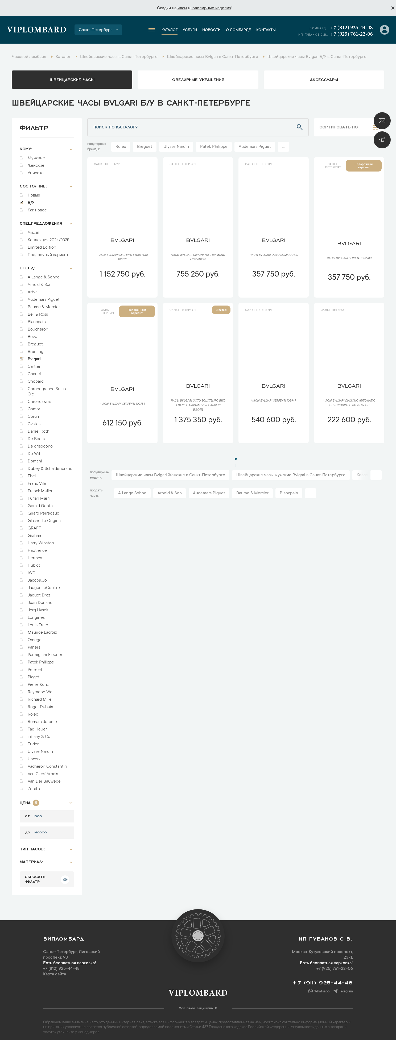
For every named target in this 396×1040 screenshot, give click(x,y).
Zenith (34, 786)
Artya (33, 289)
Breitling (35, 349)
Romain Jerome (42, 719)
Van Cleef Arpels (43, 771)
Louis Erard (38, 622)
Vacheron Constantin (47, 764)
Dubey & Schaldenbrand (50, 466)
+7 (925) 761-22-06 (351, 34)
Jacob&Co (37, 577)
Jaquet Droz (39, 592)
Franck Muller (40, 488)
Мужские (36, 155)
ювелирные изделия (211, 8)
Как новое (37, 207)
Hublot (34, 563)
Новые (34, 192)
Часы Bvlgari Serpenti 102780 (349, 258)
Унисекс (35, 170)
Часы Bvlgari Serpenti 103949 (273, 401)
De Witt (35, 451)
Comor (34, 406)
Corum (34, 414)
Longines (36, 615)
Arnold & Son (40, 282)
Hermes (35, 555)
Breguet (35, 341)
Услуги (190, 30)
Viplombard (37, 30)
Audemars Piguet (44, 297)
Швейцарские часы (72, 79)
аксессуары (324, 79)
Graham (35, 533)
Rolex (33, 711)
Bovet (33, 334)
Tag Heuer (37, 726)
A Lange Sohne (132, 493)
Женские (36, 163)
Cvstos (34, 421)
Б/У (31, 200)
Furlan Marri (39, 496)
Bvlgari (34, 356)
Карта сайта (54, 971)
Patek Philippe (41, 659)
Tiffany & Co (39, 734)
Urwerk (34, 756)
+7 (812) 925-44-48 (351, 28)
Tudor (33, 741)
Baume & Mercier (44, 304)
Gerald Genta (40, 503)
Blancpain (37, 319)
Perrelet (35, 667)
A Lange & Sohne (44, 274)
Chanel (34, 371)
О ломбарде (238, 30)
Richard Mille (40, 697)
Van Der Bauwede (44, 778)
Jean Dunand (40, 600)
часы (182, 8)
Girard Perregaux (43, 510)
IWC (31, 570)
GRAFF (34, 525)
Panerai (35, 644)
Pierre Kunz (38, 682)
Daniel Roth (39, 429)
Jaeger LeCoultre (44, 585)
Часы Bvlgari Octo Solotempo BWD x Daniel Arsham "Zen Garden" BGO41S (198, 405)
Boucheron (38, 326)
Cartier (34, 364)
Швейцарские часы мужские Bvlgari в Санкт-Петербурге (290, 475)
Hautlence (37, 548)
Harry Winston (41, 540)
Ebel (32, 473)
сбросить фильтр (35, 876)
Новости (211, 30)
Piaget (34, 674)
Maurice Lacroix (42, 630)
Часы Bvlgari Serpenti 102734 (122, 404)
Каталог (170, 30)
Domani (35, 458)
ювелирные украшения (197, 79)
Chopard (36, 379)
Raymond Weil (41, 689)
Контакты (266, 30)
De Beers (36, 436)
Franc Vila (37, 481)
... (283, 146)
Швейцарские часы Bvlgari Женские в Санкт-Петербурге (170, 475)
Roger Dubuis (40, 704)
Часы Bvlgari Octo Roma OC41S (274, 255)
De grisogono (40, 443)
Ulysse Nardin (40, 749)
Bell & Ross (38, 312)
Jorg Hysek (38, 607)
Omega (34, 637)
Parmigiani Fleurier (45, 652)
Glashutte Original (44, 518)
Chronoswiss (39, 399)
